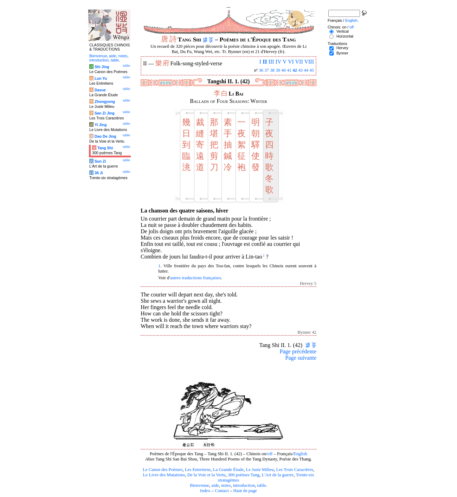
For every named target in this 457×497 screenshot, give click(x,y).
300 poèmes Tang (243, 474)
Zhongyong (105, 101)
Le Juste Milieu (260, 469)
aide (215, 485)
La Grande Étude (228, 469)
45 (311, 70)
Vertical (342, 31)
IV (279, 62)
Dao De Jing (105, 136)
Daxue (100, 90)
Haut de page (245, 490)
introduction (244, 485)
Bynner (342, 53)
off (269, 453)
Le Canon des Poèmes (162, 469)
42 (294, 70)
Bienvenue (199, 485)
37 (266, 70)
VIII (309, 62)
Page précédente (298, 351)
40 (283, 70)
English (300, 453)
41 (289, 70)
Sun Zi (100, 161)
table (261, 485)
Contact (222, 490)
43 (300, 70)
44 (306, 70)
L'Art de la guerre (278, 474)
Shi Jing (102, 67)
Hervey (342, 48)
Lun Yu (101, 78)
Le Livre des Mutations (164, 474)
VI (291, 62)
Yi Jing (101, 125)
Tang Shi (105, 148)
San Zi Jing (105, 113)
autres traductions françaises (195, 277)
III (271, 62)
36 (261, 70)
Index (205, 490)
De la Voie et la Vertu (206, 474)
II (265, 62)
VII (299, 62)
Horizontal (344, 36)
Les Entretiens (198, 469)
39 (278, 70)
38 (272, 70)
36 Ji (99, 173)
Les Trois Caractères (294, 469)
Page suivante (300, 358)
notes (226, 485)
